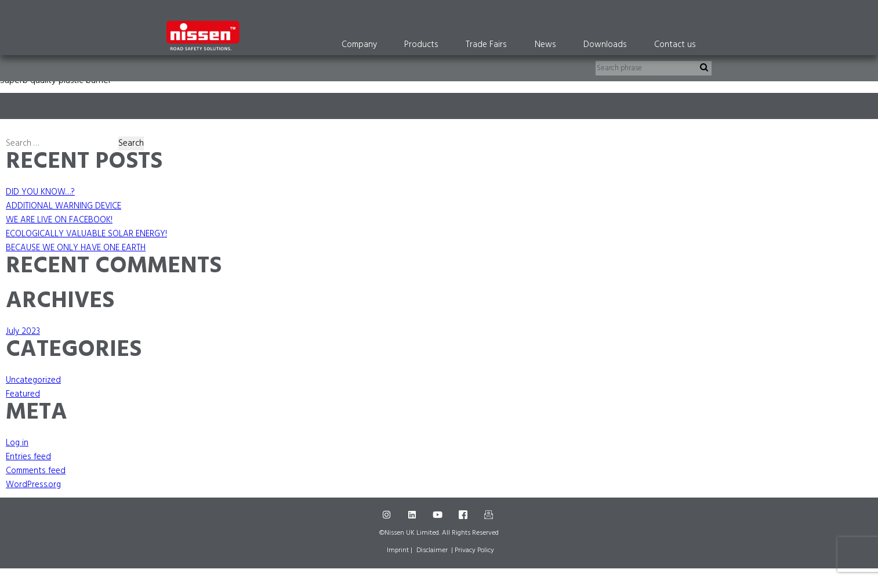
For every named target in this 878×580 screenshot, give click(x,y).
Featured (23, 394)
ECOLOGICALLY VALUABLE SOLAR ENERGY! (86, 234)
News (545, 45)
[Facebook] (464, 515)
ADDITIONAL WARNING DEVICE (63, 206)
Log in (17, 443)
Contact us (675, 45)
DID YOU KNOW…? (40, 192)
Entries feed (28, 457)
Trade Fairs (486, 45)
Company (359, 45)
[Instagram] (388, 515)
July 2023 (23, 331)
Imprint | (399, 550)
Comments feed (36, 471)
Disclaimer (432, 550)
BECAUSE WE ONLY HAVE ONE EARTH (76, 248)
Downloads (605, 45)
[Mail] (490, 515)
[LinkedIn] (413, 515)
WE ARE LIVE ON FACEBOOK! (59, 220)
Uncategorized (33, 380)
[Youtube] (439, 515)
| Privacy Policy (472, 550)
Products (421, 45)
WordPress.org (33, 485)
